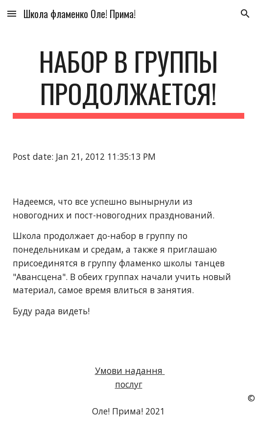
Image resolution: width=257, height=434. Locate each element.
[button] (11, 13)
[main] (128, 82)
